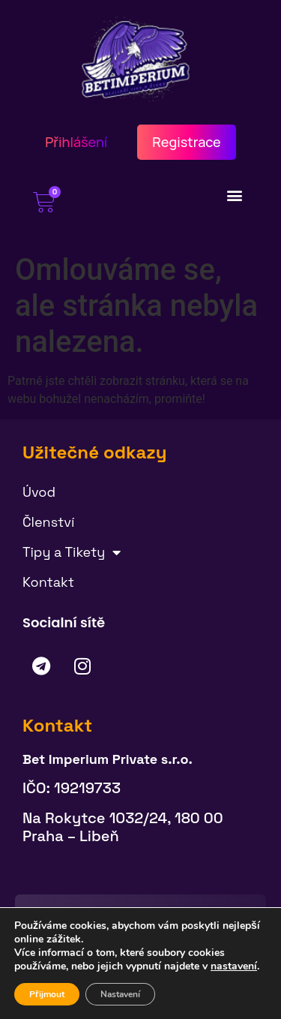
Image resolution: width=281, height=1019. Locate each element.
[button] (235, 194)
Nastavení (120, 994)
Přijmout (46, 994)
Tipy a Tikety (71, 552)
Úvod (38, 491)
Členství (48, 522)
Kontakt (48, 582)
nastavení (234, 966)
